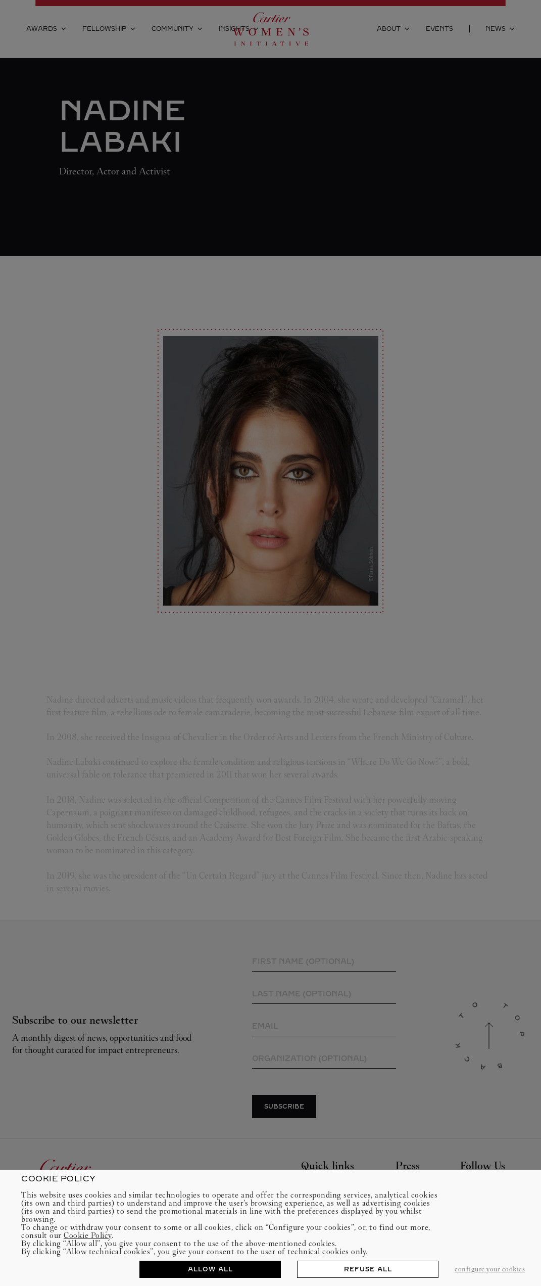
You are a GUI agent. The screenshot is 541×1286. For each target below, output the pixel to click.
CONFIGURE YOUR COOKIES (490, 1269)
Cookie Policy (88, 1235)
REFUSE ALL (368, 1269)
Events (439, 28)
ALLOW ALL (210, 1269)
